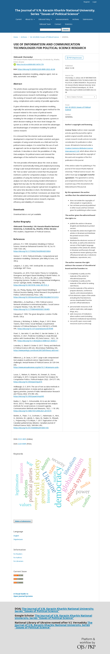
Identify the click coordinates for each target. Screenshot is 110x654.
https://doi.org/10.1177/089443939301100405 (32, 309)
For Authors (18, 557)
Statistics (68, 24)
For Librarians (18, 561)
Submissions (88, 19)
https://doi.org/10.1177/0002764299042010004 (32, 251)
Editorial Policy (44, 19)
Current (19, 19)
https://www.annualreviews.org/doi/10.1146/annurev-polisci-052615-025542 (37, 367)
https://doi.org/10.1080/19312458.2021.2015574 (32, 411)
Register (87, 2)
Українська (18, 539)
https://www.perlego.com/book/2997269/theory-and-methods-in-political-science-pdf (37, 350)
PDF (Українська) (75, 58)
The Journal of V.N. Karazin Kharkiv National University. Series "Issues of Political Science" (55, 12)
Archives (75, 19)
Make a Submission (23, 521)
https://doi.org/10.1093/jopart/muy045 (29, 396)
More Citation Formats (75, 97)
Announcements (62, 19)
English (16, 536)
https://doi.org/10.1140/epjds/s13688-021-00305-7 (37, 341)
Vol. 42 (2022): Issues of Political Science (44, 37)
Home (16, 37)
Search (65, 29)
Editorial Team (45, 24)
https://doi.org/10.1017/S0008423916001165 (31, 428)
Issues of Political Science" (56, 618)
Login (95, 2)
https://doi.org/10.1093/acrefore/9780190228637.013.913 (36, 297)
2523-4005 (22, 439)
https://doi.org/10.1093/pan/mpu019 (28, 382)
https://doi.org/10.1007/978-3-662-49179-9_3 (31, 285)
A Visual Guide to (23, 595)
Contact (58, 24)
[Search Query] (50, 29)
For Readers (18, 554)
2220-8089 (22, 444)
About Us (29, 19)
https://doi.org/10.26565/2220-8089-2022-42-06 (36, 69)
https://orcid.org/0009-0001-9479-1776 (30, 64)
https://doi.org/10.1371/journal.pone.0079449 (35, 328)
